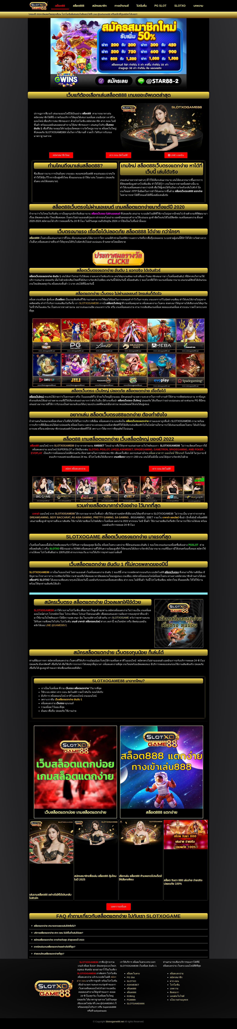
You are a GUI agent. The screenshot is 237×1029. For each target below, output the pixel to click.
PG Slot (131, 977)
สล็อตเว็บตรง (133, 973)
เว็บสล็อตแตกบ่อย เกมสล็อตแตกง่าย (75, 812)
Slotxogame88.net (115, 1021)
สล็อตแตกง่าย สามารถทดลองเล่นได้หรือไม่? (55, 925)
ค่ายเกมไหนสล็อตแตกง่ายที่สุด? (49, 953)
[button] (118, 925)
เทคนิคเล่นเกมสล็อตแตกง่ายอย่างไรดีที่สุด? (54, 946)
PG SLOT (160, 5)
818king (131, 996)
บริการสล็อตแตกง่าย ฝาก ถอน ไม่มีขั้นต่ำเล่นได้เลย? (58, 932)
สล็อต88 (60, 5)
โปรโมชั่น (141, 5)
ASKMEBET (133, 984)
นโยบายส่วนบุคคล (179, 999)
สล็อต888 (78, 5)
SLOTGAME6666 (135, 1003)
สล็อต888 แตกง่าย (161, 812)
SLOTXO (179, 5)
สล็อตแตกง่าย (176, 973)
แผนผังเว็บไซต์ (177, 996)
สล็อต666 (131, 992)
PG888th (131, 999)
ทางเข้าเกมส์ (122, 5)
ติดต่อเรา (174, 992)
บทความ (198, 5)
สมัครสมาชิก (99, 5)
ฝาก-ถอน (174, 981)
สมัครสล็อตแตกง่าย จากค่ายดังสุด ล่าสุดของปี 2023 (59, 939)
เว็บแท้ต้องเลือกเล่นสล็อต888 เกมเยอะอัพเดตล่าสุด (118, 95)
